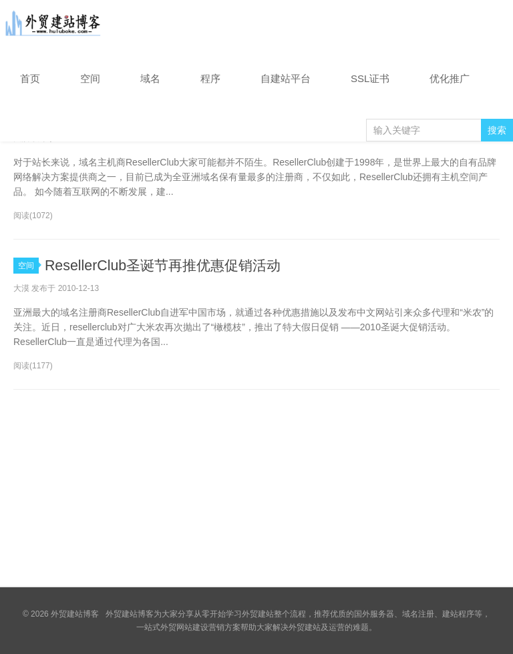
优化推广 (450, 78)
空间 (90, 78)
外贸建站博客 (53, 26)
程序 (210, 78)
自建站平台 (286, 78)
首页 (30, 78)
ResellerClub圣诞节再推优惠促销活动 (168, 265)
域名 (150, 78)
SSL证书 (370, 78)
